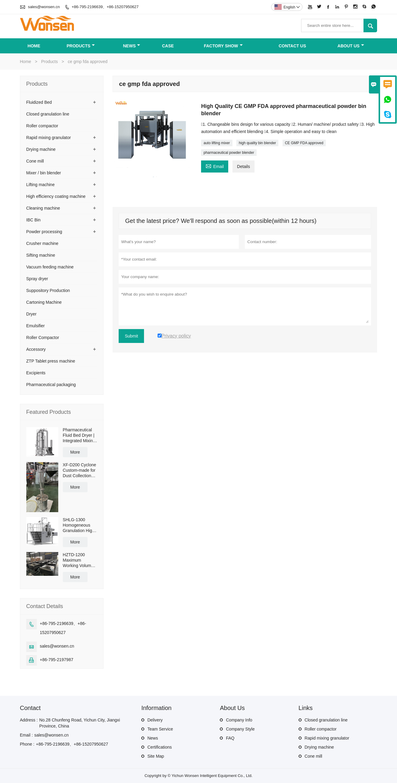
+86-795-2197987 (56, 659)
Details (243, 166)
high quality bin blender (257, 143)
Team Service (160, 729)
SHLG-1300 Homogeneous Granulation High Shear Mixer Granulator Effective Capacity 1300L (80, 525)
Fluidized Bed (39, 102)
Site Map (155, 756)
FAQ (230, 738)
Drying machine (41, 149)
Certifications (159, 747)
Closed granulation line (47, 114)
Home (33, 45)
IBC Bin (33, 219)
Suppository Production (48, 290)
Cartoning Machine (44, 302)
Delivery (155, 720)
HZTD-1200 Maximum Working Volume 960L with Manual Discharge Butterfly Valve (79, 560)
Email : (26, 735)
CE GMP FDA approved (304, 143)
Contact (30, 708)
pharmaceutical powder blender (228, 153)
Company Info (239, 720)
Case (168, 45)
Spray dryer (37, 278)
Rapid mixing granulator (48, 137)
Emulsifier (35, 325)
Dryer (31, 314)
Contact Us (292, 45)
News (131, 45)
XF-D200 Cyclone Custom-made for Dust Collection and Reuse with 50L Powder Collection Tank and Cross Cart (79, 470)
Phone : (27, 744)
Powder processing (44, 231)
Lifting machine (40, 184)
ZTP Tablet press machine (50, 361)
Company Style (240, 729)
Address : (29, 720)
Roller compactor (42, 125)
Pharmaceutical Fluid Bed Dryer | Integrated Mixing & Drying (79, 435)
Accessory (36, 349)
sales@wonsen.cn (44, 7)
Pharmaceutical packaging (51, 384)
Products (81, 45)
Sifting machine (40, 255)
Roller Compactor (42, 337)
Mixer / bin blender (43, 172)
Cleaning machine (43, 208)
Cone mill (35, 161)
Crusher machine (42, 243)
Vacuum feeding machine (50, 267)
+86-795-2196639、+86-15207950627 (105, 7)
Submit (131, 336)
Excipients (36, 372)
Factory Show (223, 45)
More (75, 452)
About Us (351, 45)
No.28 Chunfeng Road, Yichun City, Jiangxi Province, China (79, 723)
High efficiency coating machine (56, 196)
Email (215, 166)
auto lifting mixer (216, 143)
